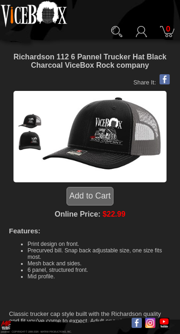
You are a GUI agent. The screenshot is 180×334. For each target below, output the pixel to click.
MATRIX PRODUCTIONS (53, 332)
